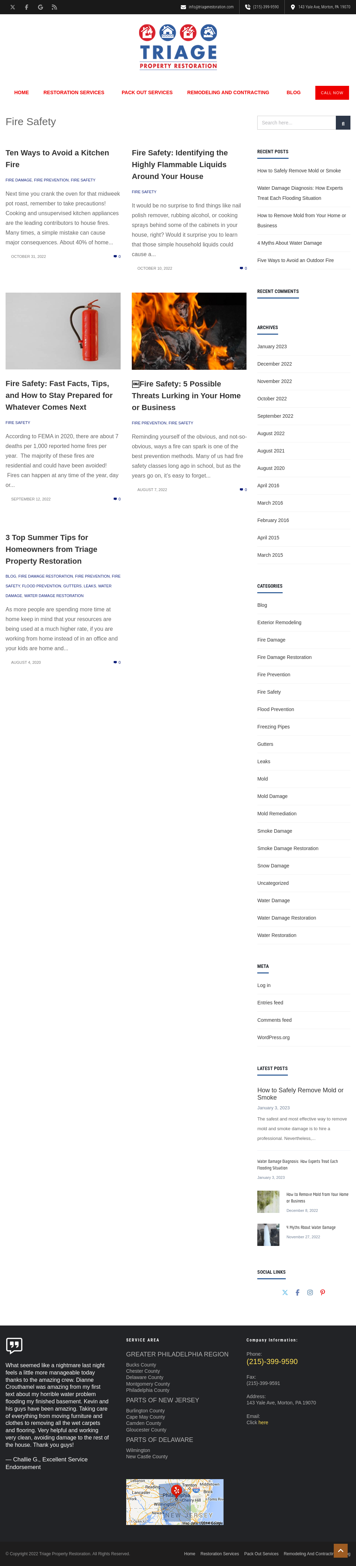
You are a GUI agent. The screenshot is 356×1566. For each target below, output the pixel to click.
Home (21, 92)
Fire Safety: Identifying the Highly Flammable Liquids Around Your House (180, 164)
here (263, 1422)
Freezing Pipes (273, 726)
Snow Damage (273, 865)
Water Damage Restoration (54, 596)
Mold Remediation (277, 813)
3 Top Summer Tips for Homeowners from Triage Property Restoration (51, 549)
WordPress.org (273, 1037)
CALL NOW (332, 93)
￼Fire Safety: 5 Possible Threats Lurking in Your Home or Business (186, 396)
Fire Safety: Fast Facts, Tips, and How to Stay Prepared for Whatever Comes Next (59, 395)
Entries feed (270, 1002)
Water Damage (273, 900)
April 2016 (268, 485)
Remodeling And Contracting (229, 92)
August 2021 (271, 451)
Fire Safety (83, 180)
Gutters (72, 586)
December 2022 (274, 364)
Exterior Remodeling (279, 622)
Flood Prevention (41, 586)
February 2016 (273, 520)
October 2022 (272, 398)
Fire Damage (19, 180)
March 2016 (270, 503)
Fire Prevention (51, 180)
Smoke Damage (274, 831)
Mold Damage (272, 796)
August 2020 (271, 468)
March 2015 (270, 555)
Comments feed (274, 1020)
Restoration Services (75, 92)
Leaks (90, 586)
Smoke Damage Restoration (287, 848)
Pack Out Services (147, 92)
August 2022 (271, 433)
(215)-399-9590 (272, 1361)
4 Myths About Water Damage (289, 243)
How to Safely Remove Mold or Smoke (299, 170)
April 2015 (268, 537)
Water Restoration (276, 935)
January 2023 (272, 346)
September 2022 (275, 416)
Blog (293, 92)
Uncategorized (273, 883)
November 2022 (274, 381)
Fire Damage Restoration (45, 576)
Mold (262, 779)
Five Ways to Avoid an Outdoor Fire (295, 260)
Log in (263, 985)
